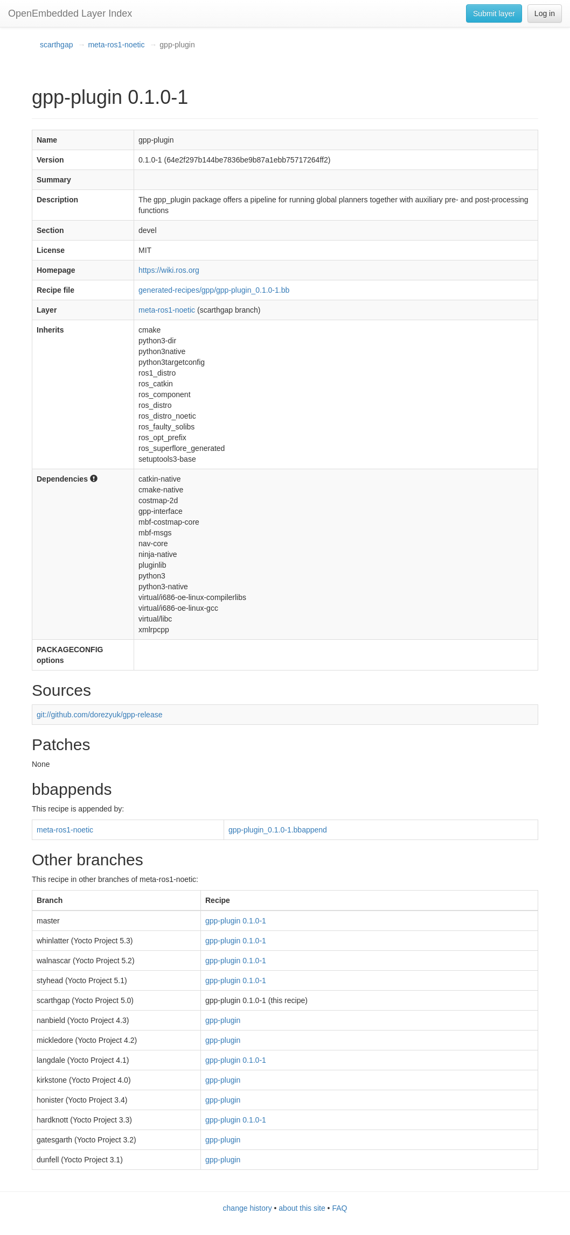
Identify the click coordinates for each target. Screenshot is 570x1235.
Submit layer (494, 13)
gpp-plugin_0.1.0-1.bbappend (277, 829)
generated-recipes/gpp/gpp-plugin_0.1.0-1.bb (213, 290)
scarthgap (56, 44)
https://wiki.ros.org (168, 270)
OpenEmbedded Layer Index (70, 13)
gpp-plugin (222, 1020)
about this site (302, 1208)
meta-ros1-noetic (116, 44)
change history (247, 1208)
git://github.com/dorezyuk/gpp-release (99, 714)
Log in (544, 13)
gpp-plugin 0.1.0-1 (235, 920)
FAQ (339, 1208)
